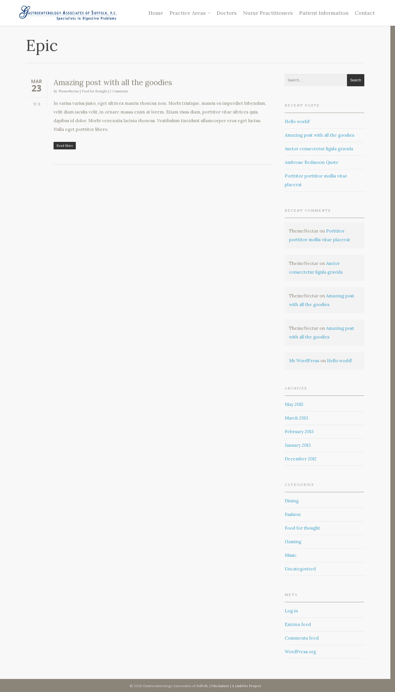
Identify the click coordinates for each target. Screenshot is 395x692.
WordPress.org (300, 651)
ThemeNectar (68, 91)
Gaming (293, 541)
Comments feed (302, 638)
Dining (292, 501)
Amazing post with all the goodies (113, 82)
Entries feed (298, 624)
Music (291, 555)
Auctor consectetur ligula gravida (319, 148)
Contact (365, 13)
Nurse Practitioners (268, 13)
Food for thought (94, 91)
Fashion (293, 514)
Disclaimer (220, 686)
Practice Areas (190, 13)
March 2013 (296, 418)
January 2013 (298, 445)
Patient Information (323, 13)
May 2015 (294, 404)
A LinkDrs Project (246, 686)
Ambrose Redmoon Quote (312, 162)
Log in (291, 611)
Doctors (227, 13)
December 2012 (301, 459)
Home (155, 13)
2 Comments (119, 91)
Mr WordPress (304, 360)
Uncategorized (300, 569)
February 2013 (299, 431)
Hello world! (297, 121)
